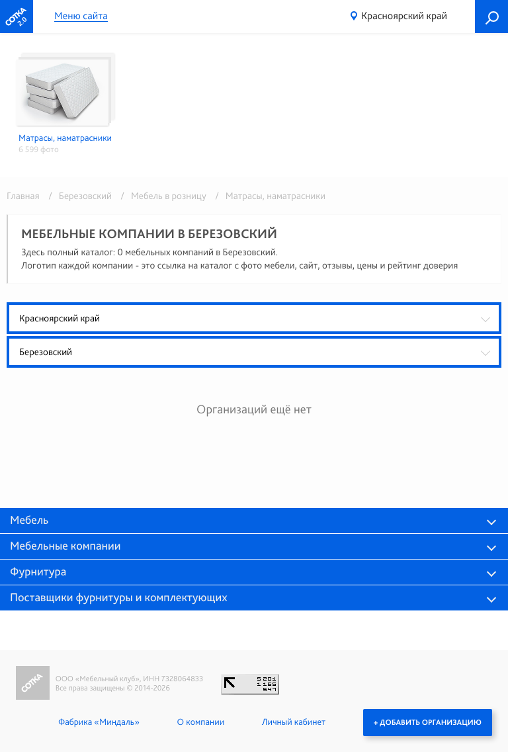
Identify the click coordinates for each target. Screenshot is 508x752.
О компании (200, 722)
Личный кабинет (293, 722)
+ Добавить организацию (428, 722)
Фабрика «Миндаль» (99, 722)
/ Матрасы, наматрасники (266, 196)
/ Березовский (78, 196)
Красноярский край (404, 15)
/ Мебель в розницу (161, 196)
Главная (23, 196)
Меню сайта (81, 16)
